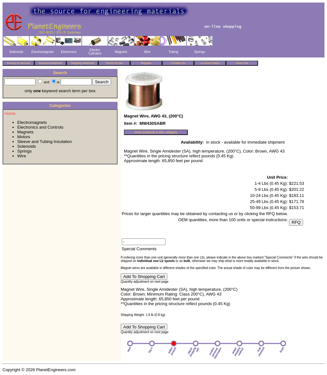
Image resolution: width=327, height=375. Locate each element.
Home (10, 113)
